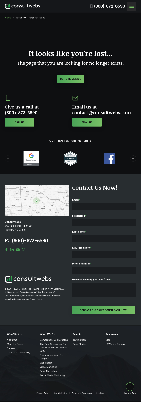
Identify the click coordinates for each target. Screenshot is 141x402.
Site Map (100, 394)
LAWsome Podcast (116, 345)
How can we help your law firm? (92, 280)
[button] (133, 159)
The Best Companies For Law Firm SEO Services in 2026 (53, 348)
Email (76, 200)
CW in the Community (18, 353)
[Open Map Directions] (37, 187)
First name (79, 216)
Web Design (46, 363)
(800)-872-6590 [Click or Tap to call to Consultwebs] (21, 113)
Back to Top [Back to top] (130, 389)
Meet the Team (15, 345)
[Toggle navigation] (131, 6)
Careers (11, 349)
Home (8, 17)
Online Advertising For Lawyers (51, 358)
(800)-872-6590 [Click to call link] (30, 240)
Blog (108, 340)
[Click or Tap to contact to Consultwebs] (87, 123)
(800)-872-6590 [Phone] (107, 6)
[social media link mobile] (6, 250)
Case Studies (79, 345)
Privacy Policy (43, 394)
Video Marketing (48, 367)
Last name (79, 232)
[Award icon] (31, 153)
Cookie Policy (60, 394)
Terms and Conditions (82, 394)
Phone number (81, 264)
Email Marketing (48, 372)
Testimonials (79, 340)
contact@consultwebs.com (101, 113)
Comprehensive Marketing (54, 340)
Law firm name (81, 248)
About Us (12, 340)
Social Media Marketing (52, 376)
